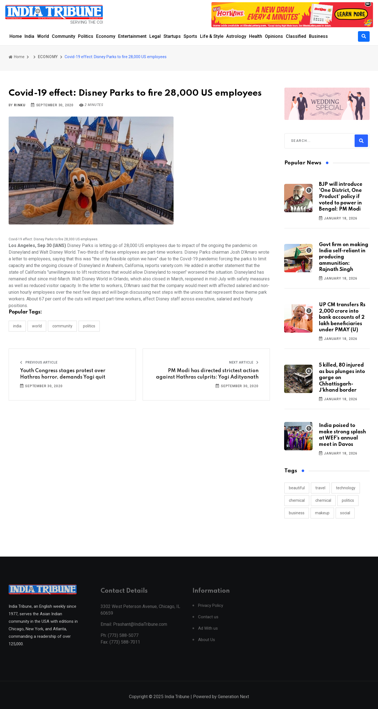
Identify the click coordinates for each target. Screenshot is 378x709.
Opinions (274, 36)
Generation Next (233, 703)
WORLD (37, 326)
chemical (297, 500)
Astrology (236, 36)
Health (255, 36)
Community (63, 36)
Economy (105, 36)
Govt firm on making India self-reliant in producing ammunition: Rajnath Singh (343, 257)
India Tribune (177, 703)
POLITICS (89, 326)
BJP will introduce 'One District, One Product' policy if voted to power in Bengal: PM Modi (340, 197)
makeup (322, 513)
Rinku (19, 105)
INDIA (17, 326)
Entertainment (132, 36)
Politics (85, 36)
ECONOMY (48, 57)
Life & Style (211, 36)
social (345, 513)
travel (320, 488)
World (43, 36)
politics (348, 500)
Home (15, 36)
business (296, 513)
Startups (172, 36)
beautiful (297, 488)
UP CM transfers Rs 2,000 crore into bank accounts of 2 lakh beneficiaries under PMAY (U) (342, 317)
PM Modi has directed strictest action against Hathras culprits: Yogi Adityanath (207, 373)
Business (318, 36)
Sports (190, 36)
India (29, 36)
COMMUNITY (62, 326)
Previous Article (38, 362)
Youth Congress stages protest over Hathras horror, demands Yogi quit (62, 373)
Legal (155, 36)
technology (345, 488)
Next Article (243, 362)
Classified (296, 36)
